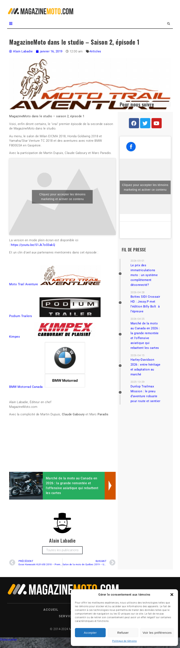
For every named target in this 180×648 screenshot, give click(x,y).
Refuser (123, 632)
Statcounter (8, 639)
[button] (172, 595)
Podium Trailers (20, 316)
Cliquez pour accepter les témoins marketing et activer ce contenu (62, 197)
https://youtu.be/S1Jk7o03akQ (33, 245)
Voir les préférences (157, 632)
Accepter (90, 632)
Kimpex (14, 336)
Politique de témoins (124, 641)
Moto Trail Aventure (23, 284)
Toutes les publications (62, 550)
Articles (95, 51)
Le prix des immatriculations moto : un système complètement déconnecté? (144, 275)
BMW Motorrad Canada (26, 387)
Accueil (50, 610)
